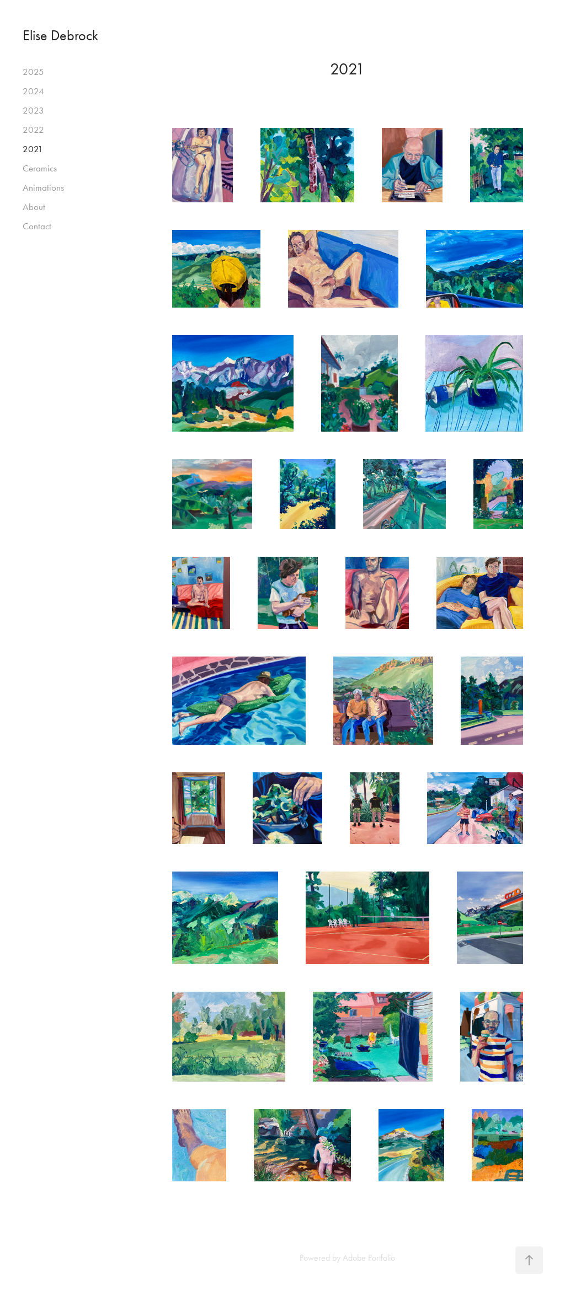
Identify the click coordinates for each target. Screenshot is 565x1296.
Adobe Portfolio (369, 1257)
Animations (43, 187)
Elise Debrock (60, 35)
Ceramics (40, 168)
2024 (33, 90)
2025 (33, 71)
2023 (33, 110)
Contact (37, 226)
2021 (33, 148)
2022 (33, 129)
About (34, 206)
